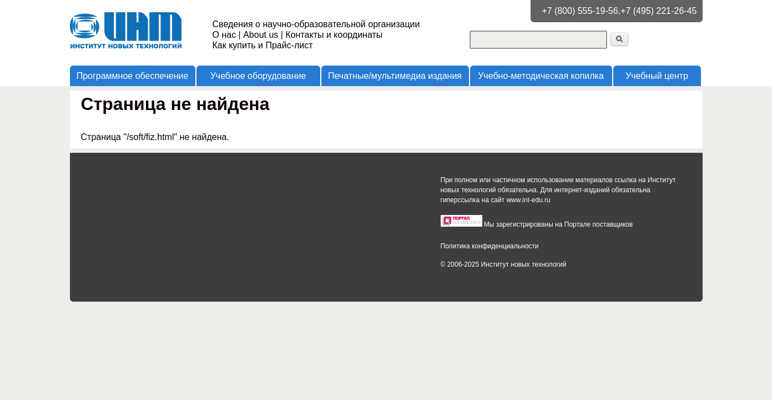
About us (260, 34)
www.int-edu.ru (528, 200)
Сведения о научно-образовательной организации (316, 24)
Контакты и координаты (333, 34)
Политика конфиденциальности (490, 246)
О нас (224, 34)
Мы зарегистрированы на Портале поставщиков (558, 224)
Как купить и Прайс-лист (263, 45)
